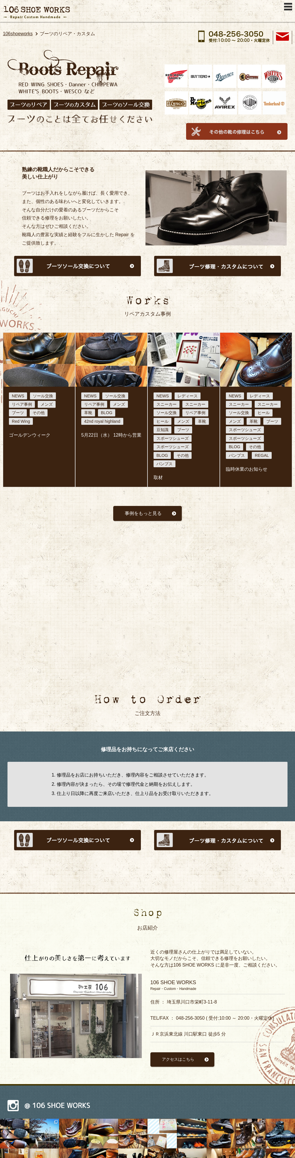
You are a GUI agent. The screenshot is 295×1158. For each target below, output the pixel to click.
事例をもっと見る (143, 513)
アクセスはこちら (178, 1059)
